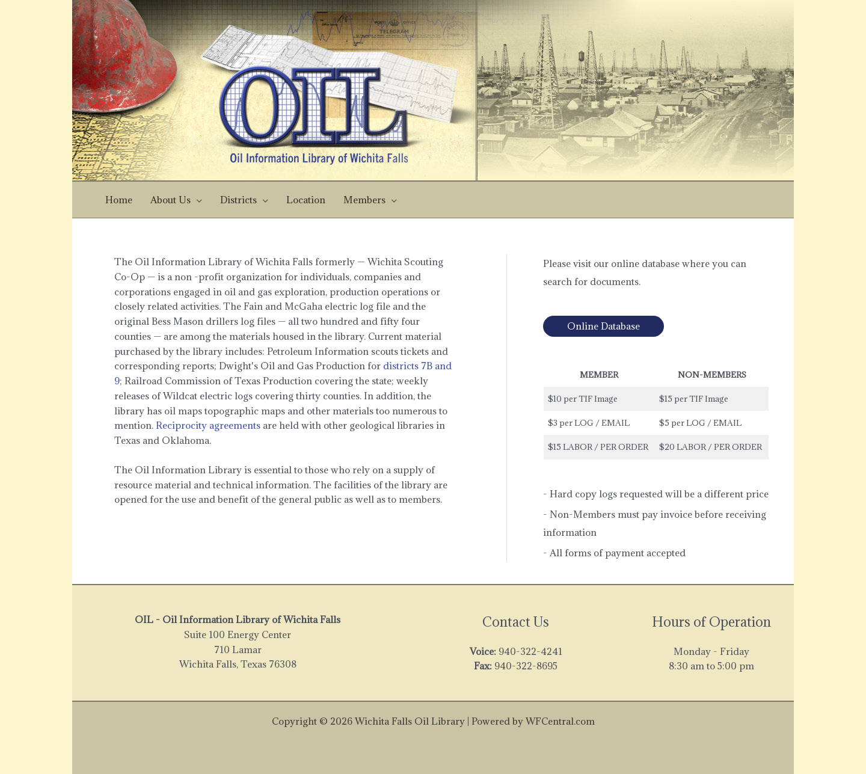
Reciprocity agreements (208, 425)
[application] (196, 200)
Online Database (603, 326)
